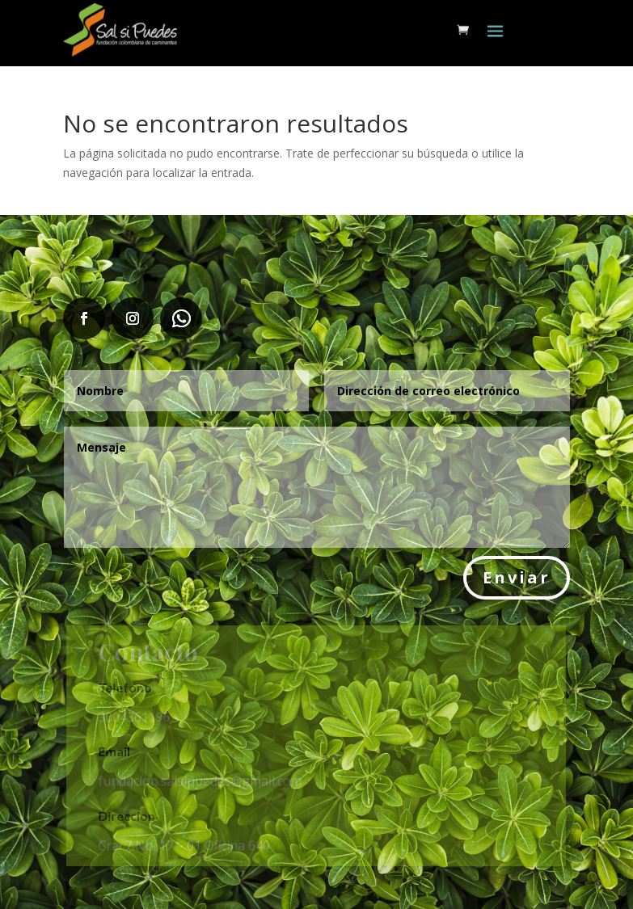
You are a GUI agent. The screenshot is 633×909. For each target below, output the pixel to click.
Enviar (517, 577)
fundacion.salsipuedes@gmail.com (200, 780)
